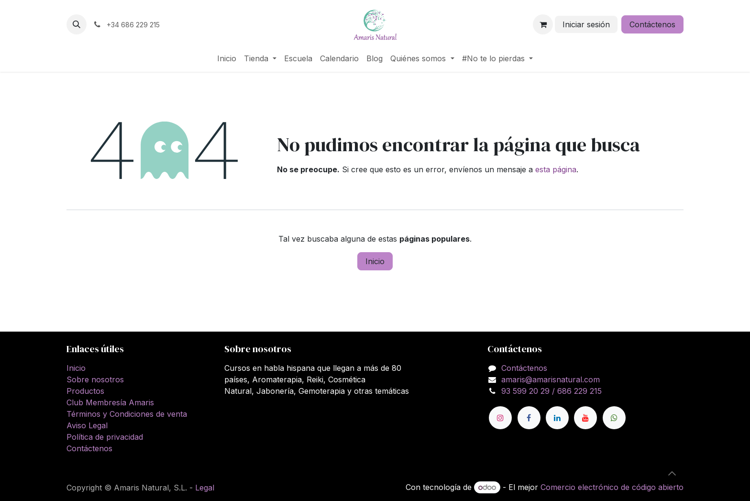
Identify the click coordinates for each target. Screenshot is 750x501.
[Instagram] (500, 417)
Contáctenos (652, 24)
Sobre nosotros (95, 379)
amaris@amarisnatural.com (550, 379)
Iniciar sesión (586, 24)
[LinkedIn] (557, 417)
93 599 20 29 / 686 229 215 (551, 391)
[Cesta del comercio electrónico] (543, 24)
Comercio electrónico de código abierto (612, 487)
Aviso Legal (87, 425)
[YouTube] (585, 417)
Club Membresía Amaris (110, 402)
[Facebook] (529, 417)
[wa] (614, 417)
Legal (204, 487)
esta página (555, 169)
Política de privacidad (104, 437)
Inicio (375, 261)
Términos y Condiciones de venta (126, 414)
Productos (85, 391)
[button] (76, 24)
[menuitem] (226, 58)
